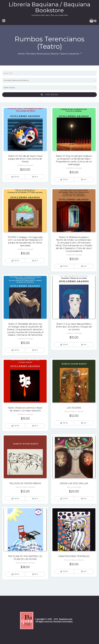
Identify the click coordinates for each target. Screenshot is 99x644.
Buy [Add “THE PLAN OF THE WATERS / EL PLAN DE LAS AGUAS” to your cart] (36, 574)
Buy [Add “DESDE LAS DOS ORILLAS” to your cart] (85, 498)
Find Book (49, 94)
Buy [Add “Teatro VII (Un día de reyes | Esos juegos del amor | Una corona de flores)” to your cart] (36, 177)
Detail (16, 177)
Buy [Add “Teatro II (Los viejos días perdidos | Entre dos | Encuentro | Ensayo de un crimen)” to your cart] (85, 345)
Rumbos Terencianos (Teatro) (42, 53)
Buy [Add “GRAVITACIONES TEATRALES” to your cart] (85, 571)
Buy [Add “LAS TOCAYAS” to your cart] (85, 423)
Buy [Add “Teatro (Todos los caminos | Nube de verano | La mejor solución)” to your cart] (36, 426)
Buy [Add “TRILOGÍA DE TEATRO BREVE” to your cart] (36, 498)
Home (21, 53)
